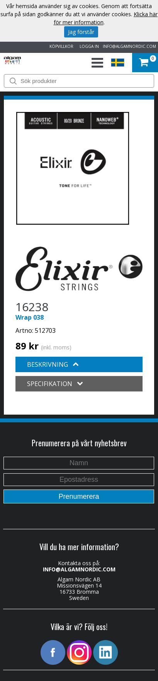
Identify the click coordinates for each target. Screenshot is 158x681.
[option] (72, 168)
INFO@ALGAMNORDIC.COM (129, 46)
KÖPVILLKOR (60, 46)
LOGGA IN (88, 46)
